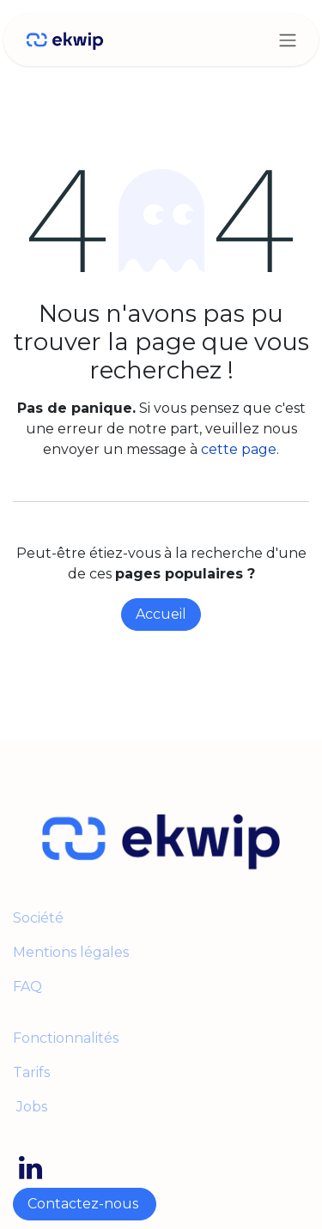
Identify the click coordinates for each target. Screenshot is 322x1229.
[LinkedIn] (30, 1168)
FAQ (27, 986)
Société (38, 918)
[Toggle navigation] (287, 40)
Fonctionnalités (65, 1038)
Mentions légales (72, 952)
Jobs (30, 1107)
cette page (238, 449)
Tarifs (31, 1072)
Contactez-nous (84, 1204)
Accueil (161, 614)
